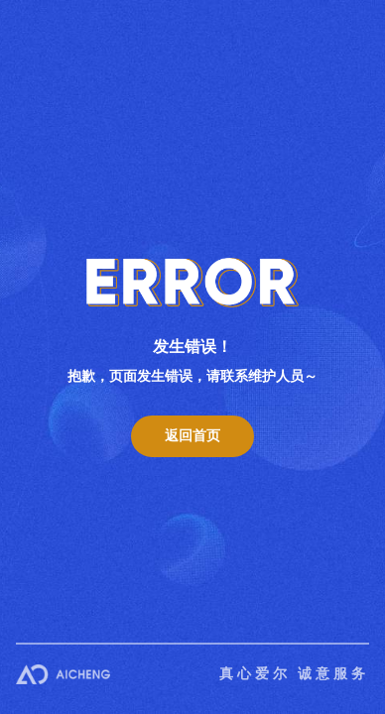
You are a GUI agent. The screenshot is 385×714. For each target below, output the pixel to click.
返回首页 (192, 435)
